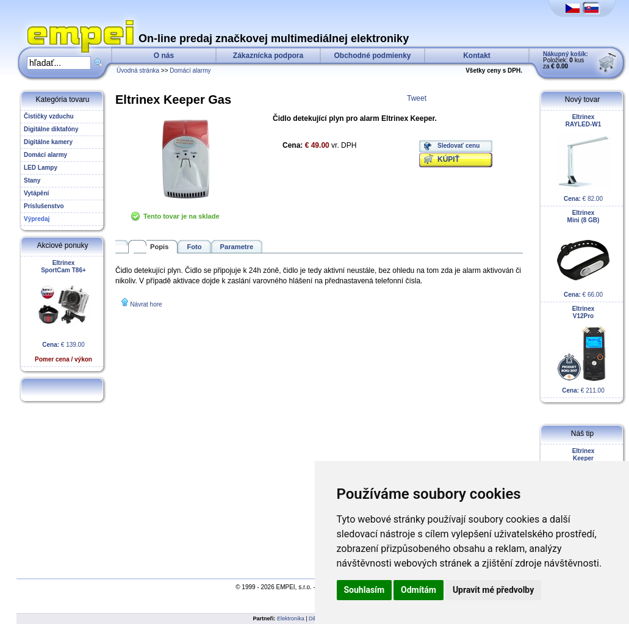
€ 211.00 (583, 349)
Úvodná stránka (138, 70)
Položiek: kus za (565, 60)
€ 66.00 (583, 253)
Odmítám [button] (418, 590)
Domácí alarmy (190, 70)
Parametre (237, 246)
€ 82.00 (583, 158)
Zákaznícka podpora (268, 55)
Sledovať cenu (458, 145)
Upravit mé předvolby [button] (493, 590)
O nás (164, 55)
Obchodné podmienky (372, 55)
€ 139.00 (63, 311)
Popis (159, 246)
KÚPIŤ (448, 159)
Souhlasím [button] (364, 590)
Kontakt (477, 55)
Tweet (416, 98)
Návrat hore (146, 304)
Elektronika (290, 618)
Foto (194, 246)
